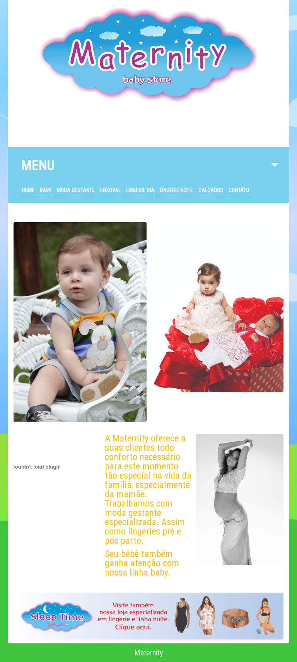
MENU (149, 169)
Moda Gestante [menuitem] (76, 190)
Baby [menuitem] (45, 190)
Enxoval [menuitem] (110, 190)
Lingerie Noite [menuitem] (176, 190)
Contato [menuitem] (239, 190)
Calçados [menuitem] (210, 190)
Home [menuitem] (28, 190)
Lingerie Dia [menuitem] (140, 190)
